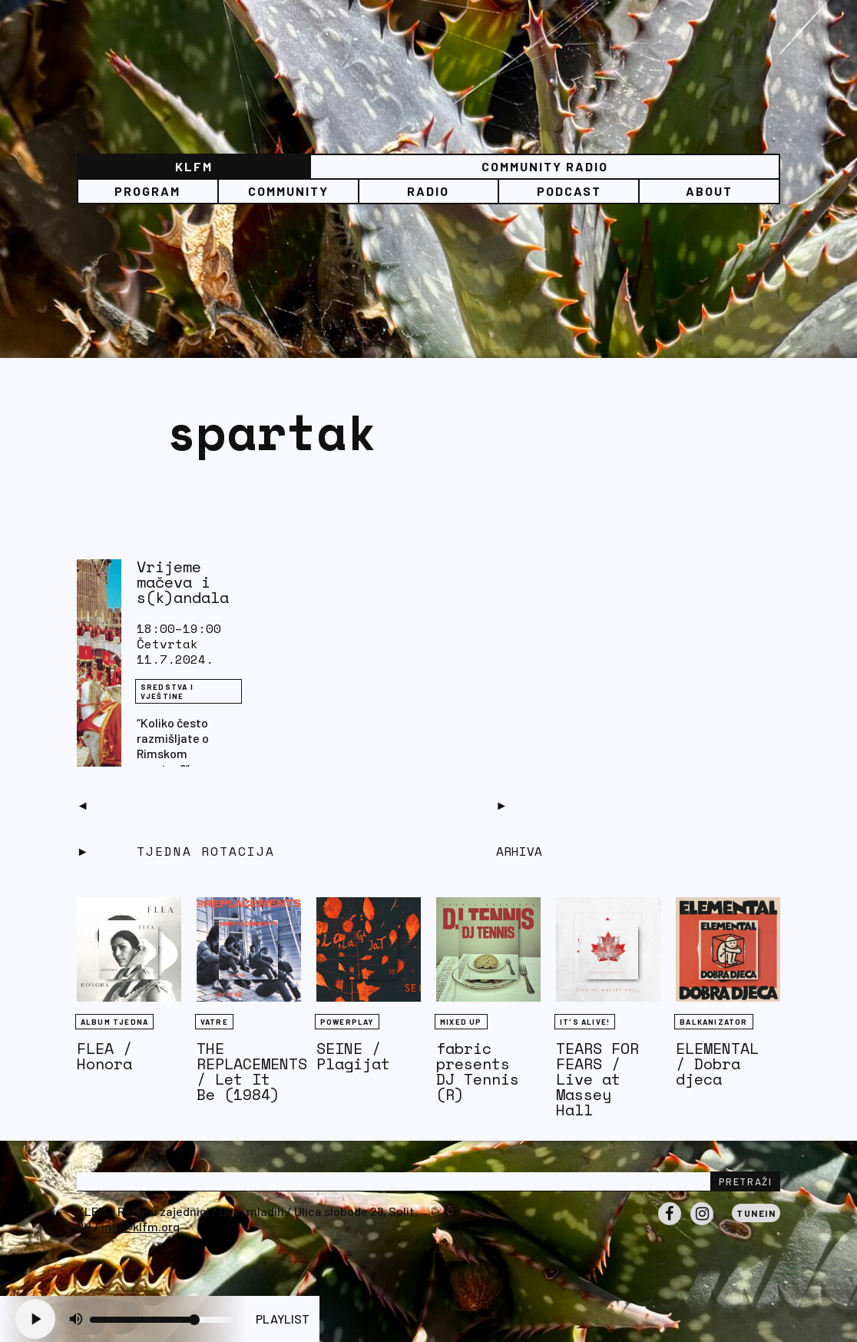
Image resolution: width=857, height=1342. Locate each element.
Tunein (756, 1213)
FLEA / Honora (104, 1056)
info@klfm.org (140, 1226)
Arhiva (519, 851)
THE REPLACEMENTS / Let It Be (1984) (252, 1071)
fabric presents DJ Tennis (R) (477, 1071)
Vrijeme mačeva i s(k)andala (183, 581)
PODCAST (569, 191)
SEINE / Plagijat (353, 1056)
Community (288, 191)
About (709, 191)
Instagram (701, 1224)
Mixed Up (461, 1021)
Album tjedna (114, 1021)
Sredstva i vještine (167, 691)
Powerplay (347, 1021)
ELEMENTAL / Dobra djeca (717, 1063)
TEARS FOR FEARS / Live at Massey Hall (597, 1079)
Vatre (214, 1021)
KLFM (194, 166)
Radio (428, 191)
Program (147, 191)
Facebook (669, 1224)
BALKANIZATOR (713, 1021)
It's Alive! (585, 1021)
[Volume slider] (161, 1320)
